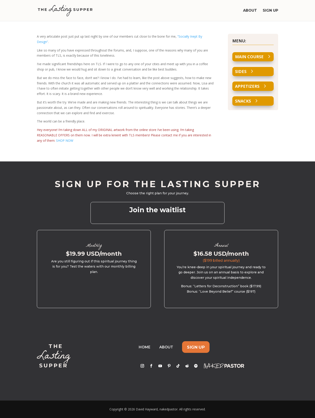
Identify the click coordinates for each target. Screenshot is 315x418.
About (250, 11)
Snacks (243, 101)
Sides (240, 71)
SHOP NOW (64, 140)
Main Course (249, 56)
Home (144, 347)
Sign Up (270, 11)
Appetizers (247, 86)
